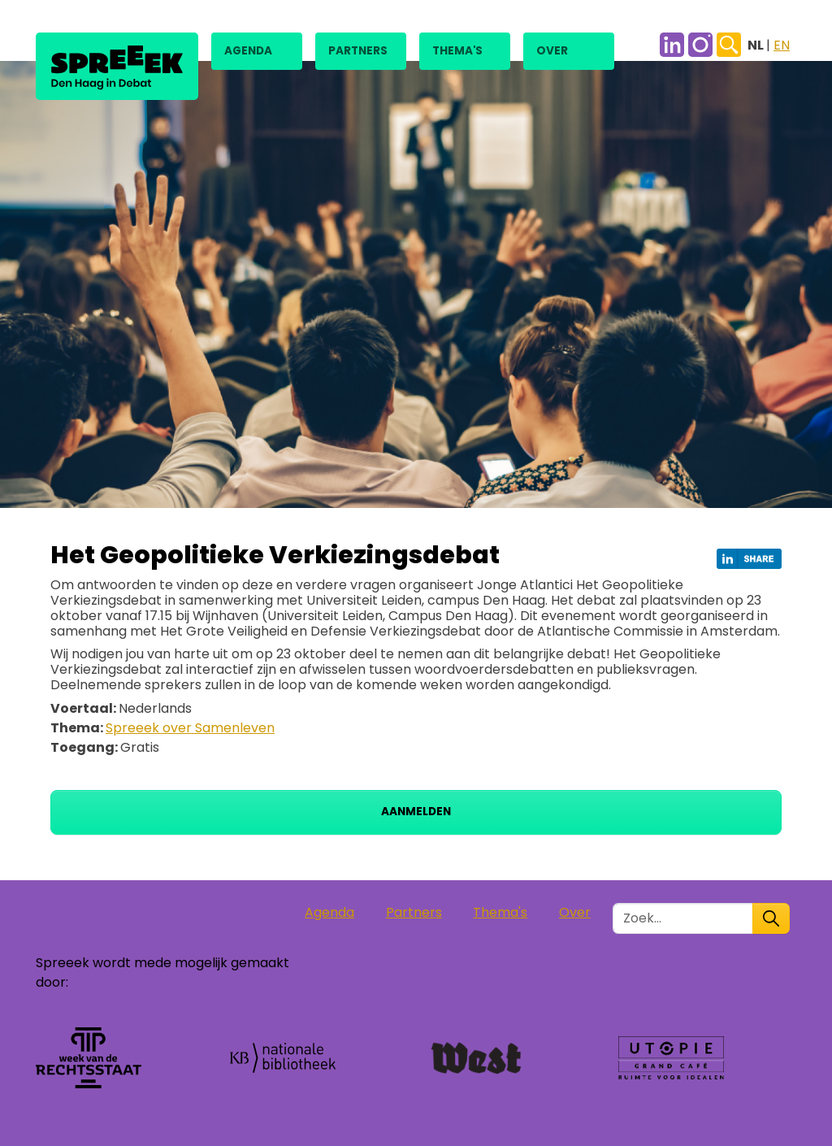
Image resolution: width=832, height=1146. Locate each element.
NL (757, 45)
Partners (358, 51)
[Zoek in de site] (683, 918)
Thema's (457, 51)
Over (552, 51)
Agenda (248, 51)
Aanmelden (416, 811)
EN (782, 45)
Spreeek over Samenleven (190, 727)
